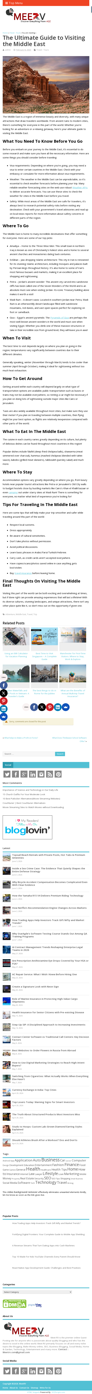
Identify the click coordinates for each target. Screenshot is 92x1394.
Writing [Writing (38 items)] (70, 1183)
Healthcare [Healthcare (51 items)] (46, 1169)
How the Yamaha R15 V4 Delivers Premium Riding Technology (47, 895)
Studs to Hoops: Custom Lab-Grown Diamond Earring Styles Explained (47, 1128)
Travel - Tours (42, 50)
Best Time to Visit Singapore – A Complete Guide (44, 656)
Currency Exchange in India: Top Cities (34, 1089)
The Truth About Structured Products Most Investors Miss (46, 1114)
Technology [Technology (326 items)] (45, 1182)
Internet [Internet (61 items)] (24, 1174)
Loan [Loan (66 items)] (61, 1174)
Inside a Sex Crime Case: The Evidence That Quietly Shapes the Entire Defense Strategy (48, 870)
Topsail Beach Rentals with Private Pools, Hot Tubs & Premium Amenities (48, 856)
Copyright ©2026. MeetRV (14, 1383)
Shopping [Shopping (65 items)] (65, 1178)
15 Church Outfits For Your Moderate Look (24, 794)
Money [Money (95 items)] (7, 1178)
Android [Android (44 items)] (6, 1160)
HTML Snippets (33, 1392)
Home (5, 1387)
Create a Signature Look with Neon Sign (35, 986)
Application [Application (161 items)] (24, 1160)
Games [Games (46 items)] (12, 1170)
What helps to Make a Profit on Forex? (21, 738)
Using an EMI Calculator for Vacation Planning (16, 655)
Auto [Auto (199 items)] (37, 1160)
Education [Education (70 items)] (29, 1165)
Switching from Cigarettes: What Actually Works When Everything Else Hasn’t (50, 1078)
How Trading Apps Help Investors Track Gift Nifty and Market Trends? (48, 921)
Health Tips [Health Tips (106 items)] (59, 1169)
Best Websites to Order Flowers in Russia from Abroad (44, 1050)
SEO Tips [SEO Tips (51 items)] (56, 1178)
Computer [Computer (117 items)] (79, 1160)
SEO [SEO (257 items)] (47, 1177)
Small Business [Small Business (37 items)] (77, 1179)
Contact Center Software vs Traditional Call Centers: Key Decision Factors (50, 1038)
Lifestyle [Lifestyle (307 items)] (50, 1173)
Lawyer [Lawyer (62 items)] (38, 1174)
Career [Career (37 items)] (68, 1161)
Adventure (10, 614)
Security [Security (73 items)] (39, 1178)
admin (8, 50)
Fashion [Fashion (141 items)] (58, 1165)
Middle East (21, 614)
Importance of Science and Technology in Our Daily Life (30, 790)
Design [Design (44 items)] (6, 1165)
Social (8, 765)
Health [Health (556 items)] (33, 1169)
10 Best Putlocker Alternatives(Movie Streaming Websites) (31, 798)
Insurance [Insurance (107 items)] (13, 1174)
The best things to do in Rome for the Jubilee (44, 692)
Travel (30, 614)
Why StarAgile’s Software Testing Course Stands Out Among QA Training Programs (49, 935)
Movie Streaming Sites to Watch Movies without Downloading (33, 807)
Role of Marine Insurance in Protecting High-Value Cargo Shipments (45, 1000)
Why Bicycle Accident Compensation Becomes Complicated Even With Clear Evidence (49, 883)
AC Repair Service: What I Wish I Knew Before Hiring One (44, 974)
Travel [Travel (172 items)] (62, 1182)
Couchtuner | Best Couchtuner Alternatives (24, 803)
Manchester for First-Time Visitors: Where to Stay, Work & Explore (73, 656)
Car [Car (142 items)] (62, 1160)
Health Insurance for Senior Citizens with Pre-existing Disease (48, 1012)
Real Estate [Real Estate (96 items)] (27, 1178)
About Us (14, 1387)
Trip (35, 614)
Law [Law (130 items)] (31, 1174)
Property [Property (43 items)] (16, 1178)
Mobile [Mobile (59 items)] (82, 1174)
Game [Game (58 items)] (6, 1169)
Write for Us (45, 1387)
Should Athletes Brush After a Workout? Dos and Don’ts (44, 1140)
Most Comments (12, 782)
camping (13, 492)
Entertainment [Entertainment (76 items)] (43, 1165)
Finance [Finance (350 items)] (71, 1164)
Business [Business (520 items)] (50, 1160)
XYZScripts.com (58, 1392)
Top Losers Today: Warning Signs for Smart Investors (43, 1102)
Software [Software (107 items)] (24, 1183)
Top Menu (14, 3)
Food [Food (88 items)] (82, 1165)
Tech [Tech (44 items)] (32, 1183)
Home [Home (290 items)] (72, 1169)
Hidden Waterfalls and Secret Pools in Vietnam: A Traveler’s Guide (16, 693)
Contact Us (24, 1387)
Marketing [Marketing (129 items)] (71, 1174)
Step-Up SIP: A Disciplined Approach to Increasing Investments (48, 1024)
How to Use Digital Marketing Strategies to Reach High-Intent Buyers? (48, 1064)
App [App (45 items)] (12, 1160)
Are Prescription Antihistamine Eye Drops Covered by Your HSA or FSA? (50, 962)
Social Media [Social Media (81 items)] (10, 1183)
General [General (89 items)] (21, 1169)
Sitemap (34, 1387)
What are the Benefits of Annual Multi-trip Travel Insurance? (73, 693)
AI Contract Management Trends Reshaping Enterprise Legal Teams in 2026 (47, 948)
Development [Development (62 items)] (16, 1165)
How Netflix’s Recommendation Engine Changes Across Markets (49, 907)
